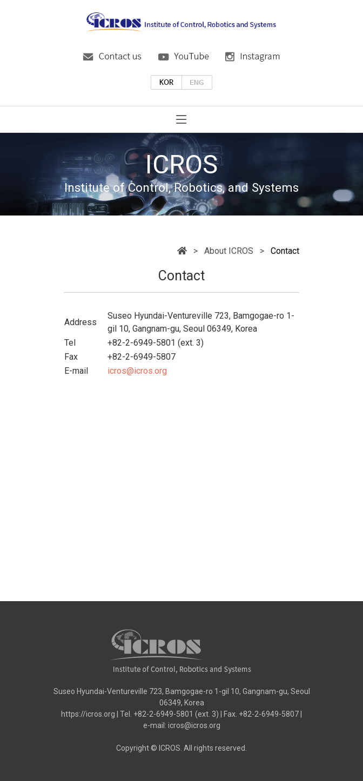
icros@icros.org (137, 371)
